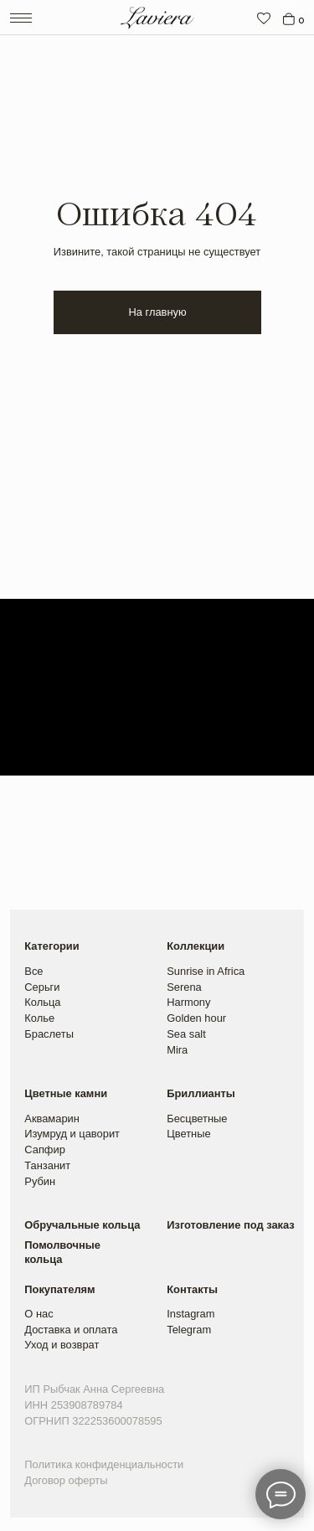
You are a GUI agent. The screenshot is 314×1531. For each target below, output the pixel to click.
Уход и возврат (61, 1344)
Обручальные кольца (82, 1225)
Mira (177, 1050)
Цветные (188, 1133)
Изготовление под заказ (231, 1225)
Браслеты (49, 1034)
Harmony (188, 1002)
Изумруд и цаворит (72, 1133)
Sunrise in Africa (206, 971)
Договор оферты (65, 1480)
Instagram (190, 1313)
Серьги (41, 987)
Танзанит (47, 1165)
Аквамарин (52, 1118)
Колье (39, 1018)
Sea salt (186, 1034)
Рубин (39, 1181)
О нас (38, 1313)
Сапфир (44, 1149)
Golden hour (196, 1018)
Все (33, 971)
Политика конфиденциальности (103, 1464)
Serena (184, 987)
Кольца (42, 1002)
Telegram (189, 1329)
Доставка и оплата (70, 1329)
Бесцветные (197, 1118)
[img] (263, 18)
